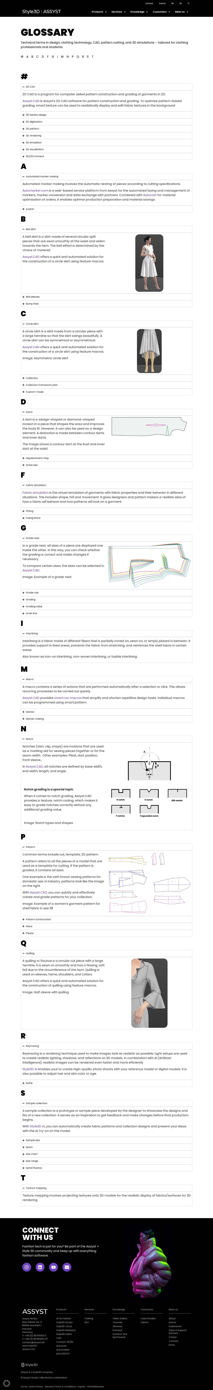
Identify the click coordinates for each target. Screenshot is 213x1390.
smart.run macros (68, 698)
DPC (86, 1322)
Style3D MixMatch (66, 1330)
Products (99, 12)
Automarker (63, 1349)
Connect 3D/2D (64, 1341)
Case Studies (148, 1318)
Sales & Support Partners (178, 1332)
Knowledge (139, 12)
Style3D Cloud (64, 1326)
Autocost (150, 195)
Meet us (182, 12)
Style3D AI (29, 1069)
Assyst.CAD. (31, 570)
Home (24, 1386)
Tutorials (117, 1322)
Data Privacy (36, 1386)
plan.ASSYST (63, 1353)
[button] (6, 1383)
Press (172, 1344)
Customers (162, 12)
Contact (149, 3)
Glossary (117, 1326)
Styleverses (175, 1326)
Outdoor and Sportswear (120, 1335)
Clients (144, 1322)
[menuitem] (172, 3)
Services (119, 12)
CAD (58, 1338)
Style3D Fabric (64, 1334)
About (172, 1318)
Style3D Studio (64, 1322)
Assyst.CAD (30, 101)
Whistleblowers (95, 1386)
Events (162, 3)
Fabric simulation (35, 493)
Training (88, 1318)
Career (173, 1337)
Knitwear (117, 1330)
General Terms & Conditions (60, 1386)
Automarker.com (35, 190)
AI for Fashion (63, 1318)
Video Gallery (120, 1318)
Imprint (82, 1386)
